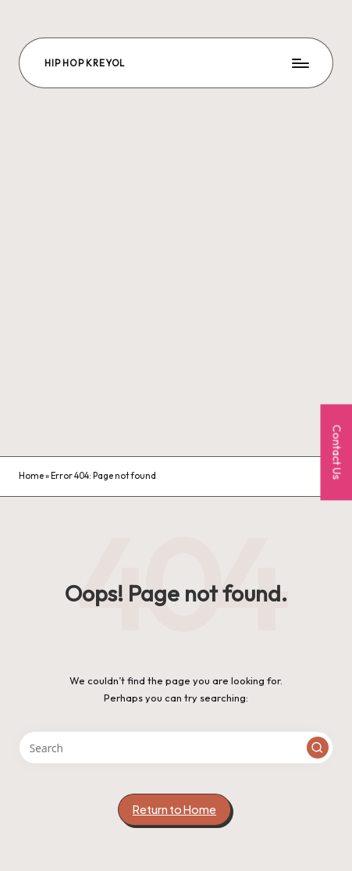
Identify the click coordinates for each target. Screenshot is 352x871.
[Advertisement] (176, 272)
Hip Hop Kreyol (84, 63)
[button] (318, 748)
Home (31, 475)
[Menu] (300, 63)
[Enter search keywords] (176, 747)
